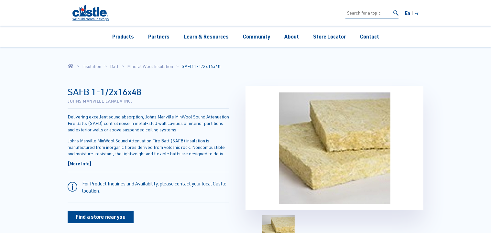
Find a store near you (100, 216)
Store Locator (329, 36)
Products (123, 36)
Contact (369, 36)
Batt (114, 66)
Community (256, 36)
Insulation (91, 66)
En (407, 13)
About (291, 36)
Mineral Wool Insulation (150, 66)
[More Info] (80, 163)
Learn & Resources (206, 36)
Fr (416, 13)
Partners (158, 36)
